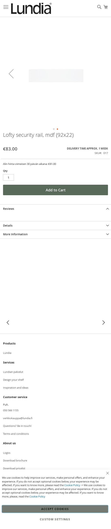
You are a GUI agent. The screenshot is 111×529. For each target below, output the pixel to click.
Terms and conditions (16, 434)
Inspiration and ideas (15, 387)
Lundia (7, 353)
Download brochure (15, 460)
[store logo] (31, 8)
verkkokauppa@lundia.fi (18, 418)
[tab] (55, 208)
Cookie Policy (72, 485)
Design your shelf (13, 380)
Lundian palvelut (13, 372)
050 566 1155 (10, 410)
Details (8, 225)
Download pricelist (14, 468)
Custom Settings (55, 519)
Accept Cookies (55, 509)
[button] (11, 73)
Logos (6, 453)
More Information (15, 234)
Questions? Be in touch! (17, 426)
